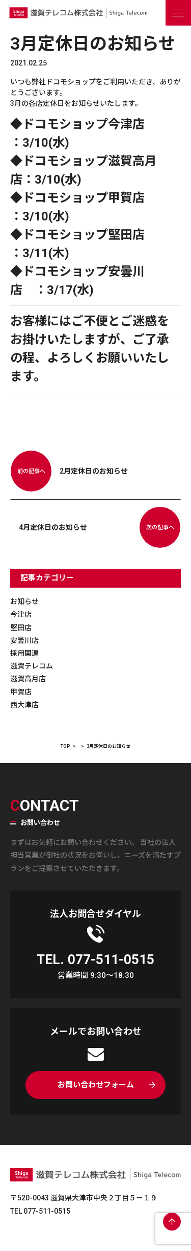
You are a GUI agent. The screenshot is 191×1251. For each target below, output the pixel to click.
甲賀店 (21, 692)
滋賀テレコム (31, 666)
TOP (65, 746)
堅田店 (21, 627)
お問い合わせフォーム (96, 1084)
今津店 (21, 614)
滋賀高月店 (28, 679)
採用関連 (24, 653)
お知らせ (24, 601)
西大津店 (24, 705)
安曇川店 (24, 640)
